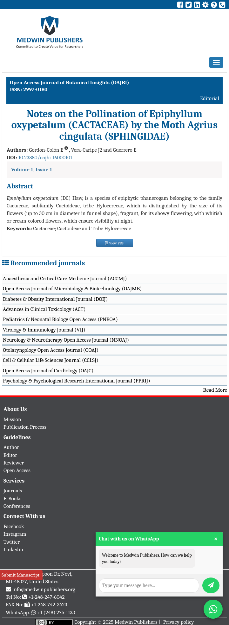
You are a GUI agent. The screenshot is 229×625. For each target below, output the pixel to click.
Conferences (16, 506)
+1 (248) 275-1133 (56, 612)
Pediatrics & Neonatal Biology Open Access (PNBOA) (60, 319)
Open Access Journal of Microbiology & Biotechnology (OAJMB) (72, 289)
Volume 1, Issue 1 (31, 170)
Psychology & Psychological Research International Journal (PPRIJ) (76, 381)
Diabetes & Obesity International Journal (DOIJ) (55, 299)
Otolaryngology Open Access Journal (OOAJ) (50, 350)
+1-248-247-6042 (46, 597)
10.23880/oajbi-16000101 (45, 158)
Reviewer (13, 463)
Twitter (11, 542)
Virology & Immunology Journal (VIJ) (44, 330)
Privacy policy (178, 622)
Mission (12, 419)
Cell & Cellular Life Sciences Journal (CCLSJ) (50, 360)
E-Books (12, 499)
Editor (10, 455)
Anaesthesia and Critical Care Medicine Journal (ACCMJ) (65, 278)
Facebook (13, 526)
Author (11, 447)
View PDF (114, 243)
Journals (12, 491)
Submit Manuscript (20, 575)
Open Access (16, 470)
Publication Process (24, 427)
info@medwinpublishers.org (43, 589)
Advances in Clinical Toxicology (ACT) (44, 309)
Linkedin (13, 549)
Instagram (14, 534)
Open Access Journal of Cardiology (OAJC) (48, 371)
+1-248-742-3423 (49, 605)
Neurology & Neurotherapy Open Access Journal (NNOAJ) (66, 340)
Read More (215, 390)
